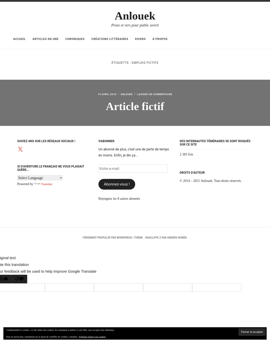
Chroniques (75, 39)
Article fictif (135, 107)
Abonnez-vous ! (117, 185)
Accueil (19, 39)
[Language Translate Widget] (40, 178)
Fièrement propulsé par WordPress (107, 238)
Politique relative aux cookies (92, 336)
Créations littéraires (110, 39)
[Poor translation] (19, 280)
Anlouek (135, 16)
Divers (140, 39)
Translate (43, 185)
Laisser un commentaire (157, 95)
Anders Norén (177, 238)
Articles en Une (45, 39)
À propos (160, 39)
